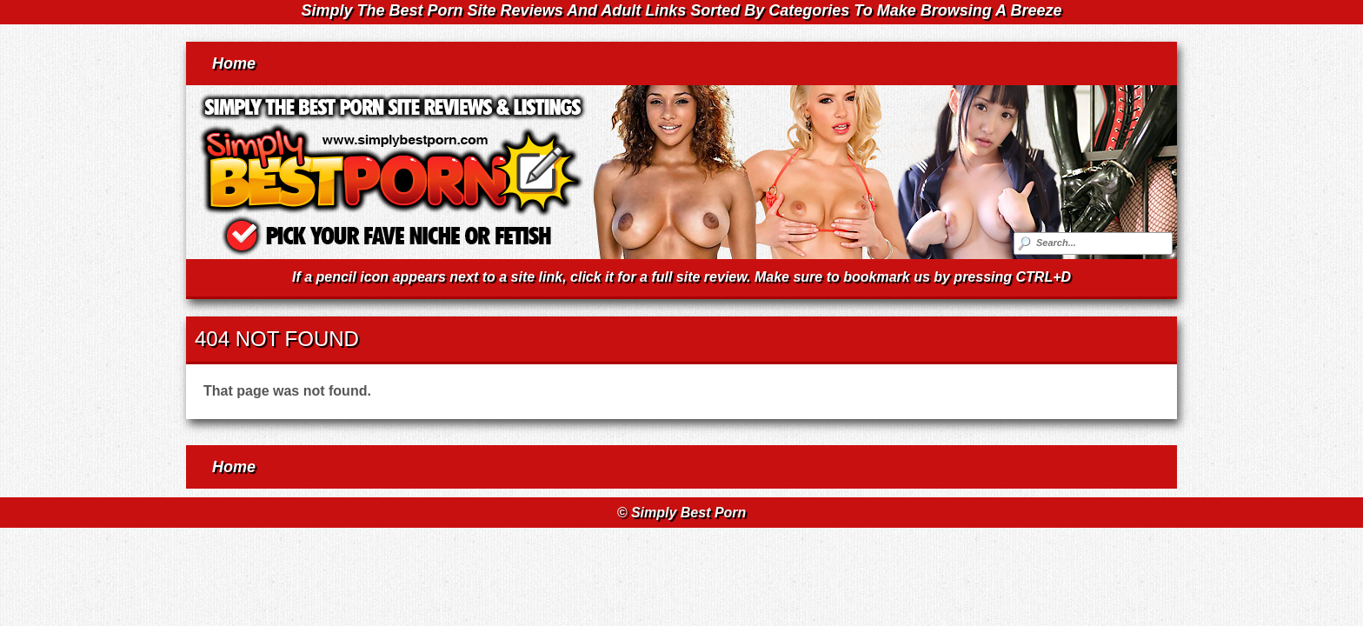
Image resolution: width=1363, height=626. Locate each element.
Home (234, 63)
